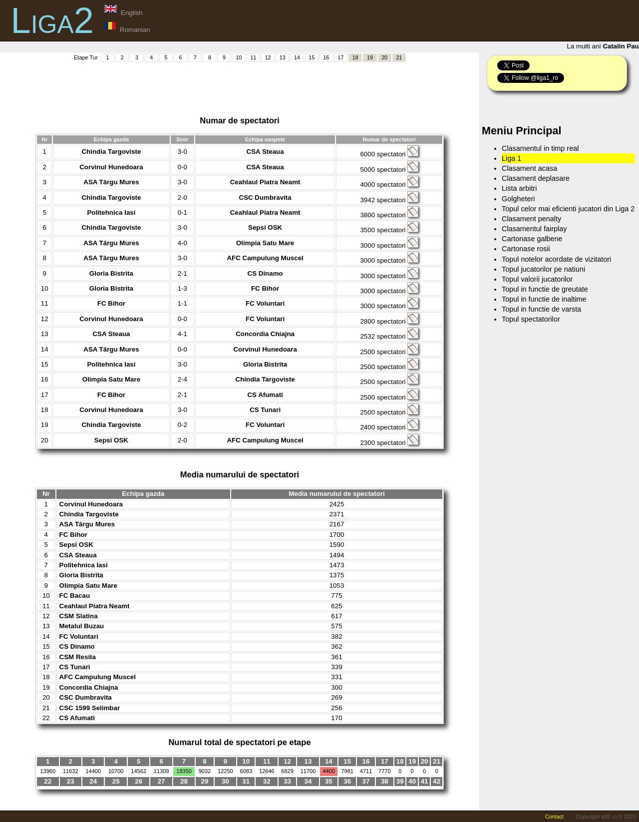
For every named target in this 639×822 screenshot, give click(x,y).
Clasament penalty (531, 219)
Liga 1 (511, 158)
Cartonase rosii (526, 249)
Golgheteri (518, 199)
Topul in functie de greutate (545, 289)
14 (297, 57)
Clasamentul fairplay (534, 229)
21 (399, 57)
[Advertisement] (239, 85)
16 (326, 57)
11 (253, 57)
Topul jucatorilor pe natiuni (543, 269)
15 (312, 57)
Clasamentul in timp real (540, 148)
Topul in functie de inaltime (544, 299)
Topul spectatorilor (531, 319)
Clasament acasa (529, 168)
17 (341, 57)
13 (283, 57)
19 (370, 57)
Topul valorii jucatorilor (537, 279)
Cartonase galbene (532, 239)
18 (355, 57)
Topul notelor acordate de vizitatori (556, 259)
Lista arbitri (519, 188)
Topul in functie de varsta (541, 309)
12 (268, 57)
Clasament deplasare (536, 178)
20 (384, 57)
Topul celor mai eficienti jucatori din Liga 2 (568, 209)
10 (239, 57)
